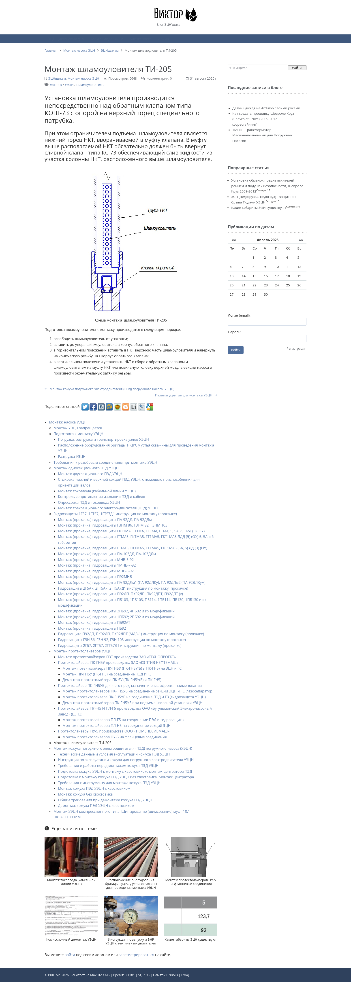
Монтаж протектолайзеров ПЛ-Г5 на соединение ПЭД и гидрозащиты (123, 719)
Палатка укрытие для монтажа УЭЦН (186, 395)
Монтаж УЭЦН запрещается (78, 427)
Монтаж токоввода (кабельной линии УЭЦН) (97, 491)
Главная (51, 50)
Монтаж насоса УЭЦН (67, 422)
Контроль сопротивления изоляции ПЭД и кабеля (101, 496)
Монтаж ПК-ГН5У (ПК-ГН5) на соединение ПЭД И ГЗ (107, 674)
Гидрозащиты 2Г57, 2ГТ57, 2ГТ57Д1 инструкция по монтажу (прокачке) (119, 645)
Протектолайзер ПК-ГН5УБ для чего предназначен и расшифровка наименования (130, 685)
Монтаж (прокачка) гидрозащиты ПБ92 (92, 628)
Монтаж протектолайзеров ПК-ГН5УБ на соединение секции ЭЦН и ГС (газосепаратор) (137, 691)
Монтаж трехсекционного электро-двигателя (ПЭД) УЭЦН (108, 508)
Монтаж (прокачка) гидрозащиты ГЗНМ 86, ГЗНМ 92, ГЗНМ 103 (112, 525)
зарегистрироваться (136, 954)
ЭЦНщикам (109, 50)
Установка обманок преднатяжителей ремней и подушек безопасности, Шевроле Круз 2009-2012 (267, 185)
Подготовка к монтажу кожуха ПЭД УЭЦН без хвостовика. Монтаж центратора (126, 777)
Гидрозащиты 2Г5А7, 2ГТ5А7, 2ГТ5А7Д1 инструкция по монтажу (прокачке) (123, 588)
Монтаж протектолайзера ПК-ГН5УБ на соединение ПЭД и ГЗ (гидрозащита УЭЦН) (134, 696)
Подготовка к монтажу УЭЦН (78, 433)
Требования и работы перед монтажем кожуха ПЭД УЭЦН (108, 765)
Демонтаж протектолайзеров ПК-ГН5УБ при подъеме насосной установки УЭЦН (132, 702)
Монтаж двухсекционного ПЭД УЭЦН (90, 473)
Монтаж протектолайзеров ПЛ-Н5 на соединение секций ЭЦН (116, 725)
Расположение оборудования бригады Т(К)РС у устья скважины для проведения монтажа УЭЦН (131, 884)
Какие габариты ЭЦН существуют (190, 939)
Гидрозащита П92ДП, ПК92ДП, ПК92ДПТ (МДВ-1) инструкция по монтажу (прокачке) (131, 633)
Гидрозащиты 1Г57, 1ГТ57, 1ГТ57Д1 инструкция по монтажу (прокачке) (115, 513)
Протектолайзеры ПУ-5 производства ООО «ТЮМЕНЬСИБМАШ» (113, 731)
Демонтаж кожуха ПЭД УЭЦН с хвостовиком (96, 805)
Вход (185, 975)
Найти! (297, 68)
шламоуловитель (89, 85)
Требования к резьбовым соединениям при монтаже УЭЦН (105, 462)
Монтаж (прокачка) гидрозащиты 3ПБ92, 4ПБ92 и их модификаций (116, 611)
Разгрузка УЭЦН (72, 456)
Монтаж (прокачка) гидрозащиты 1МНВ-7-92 (97, 565)
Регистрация (296, 348)
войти (70, 954)
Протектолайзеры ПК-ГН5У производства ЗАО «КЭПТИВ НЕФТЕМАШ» (118, 662)
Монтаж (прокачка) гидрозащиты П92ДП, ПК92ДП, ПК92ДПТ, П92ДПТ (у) (120, 593)
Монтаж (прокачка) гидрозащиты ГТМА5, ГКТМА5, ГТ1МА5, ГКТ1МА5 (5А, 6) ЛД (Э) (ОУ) (132, 548)
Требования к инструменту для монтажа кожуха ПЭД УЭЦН (109, 782)
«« (234, 240)
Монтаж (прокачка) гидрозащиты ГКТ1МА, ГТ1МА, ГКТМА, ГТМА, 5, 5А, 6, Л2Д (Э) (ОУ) (131, 531)
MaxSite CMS (100, 975)
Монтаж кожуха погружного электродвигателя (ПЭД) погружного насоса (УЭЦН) (109, 389)
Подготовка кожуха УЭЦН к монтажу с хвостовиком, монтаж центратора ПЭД (125, 771)
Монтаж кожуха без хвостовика (85, 794)
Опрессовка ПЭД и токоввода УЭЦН (89, 502)
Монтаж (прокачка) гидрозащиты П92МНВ (95, 576)
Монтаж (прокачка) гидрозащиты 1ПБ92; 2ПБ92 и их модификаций (116, 616)
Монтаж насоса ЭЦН (79, 50)
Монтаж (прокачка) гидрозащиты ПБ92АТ (94, 622)
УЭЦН (69, 85)
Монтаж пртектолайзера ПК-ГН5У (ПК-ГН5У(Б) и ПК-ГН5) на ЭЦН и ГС (122, 668)
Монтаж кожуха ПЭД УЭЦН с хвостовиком (94, 788)
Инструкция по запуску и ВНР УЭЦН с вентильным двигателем (130, 941)
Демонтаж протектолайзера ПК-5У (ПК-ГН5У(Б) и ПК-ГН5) (111, 679)
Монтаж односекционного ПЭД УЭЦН (86, 468)
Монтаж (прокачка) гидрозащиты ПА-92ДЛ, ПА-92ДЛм (105, 519)
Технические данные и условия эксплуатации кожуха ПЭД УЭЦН (114, 754)
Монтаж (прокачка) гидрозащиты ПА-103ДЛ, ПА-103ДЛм (107, 553)
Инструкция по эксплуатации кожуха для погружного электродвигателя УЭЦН (126, 759)
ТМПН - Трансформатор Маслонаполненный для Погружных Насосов (262, 135)
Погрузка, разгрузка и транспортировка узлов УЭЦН (103, 439)
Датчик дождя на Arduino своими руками (266, 108)
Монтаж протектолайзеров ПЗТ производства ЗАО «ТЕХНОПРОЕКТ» (117, 656)
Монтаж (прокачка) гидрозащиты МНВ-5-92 (96, 559)
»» (301, 240)
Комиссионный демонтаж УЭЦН (71, 939)
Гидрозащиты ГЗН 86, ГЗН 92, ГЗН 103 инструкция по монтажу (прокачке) (122, 639)
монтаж (56, 85)
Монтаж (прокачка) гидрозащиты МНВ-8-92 (96, 571)
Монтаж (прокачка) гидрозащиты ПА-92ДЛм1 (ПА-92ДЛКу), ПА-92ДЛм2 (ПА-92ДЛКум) (131, 582)
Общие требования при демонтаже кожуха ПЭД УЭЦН (105, 800)
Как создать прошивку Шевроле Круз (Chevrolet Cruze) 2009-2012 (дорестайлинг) (263, 119)
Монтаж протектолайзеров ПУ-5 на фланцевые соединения (114, 736)
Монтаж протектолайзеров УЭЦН (82, 651)
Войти (236, 350)
